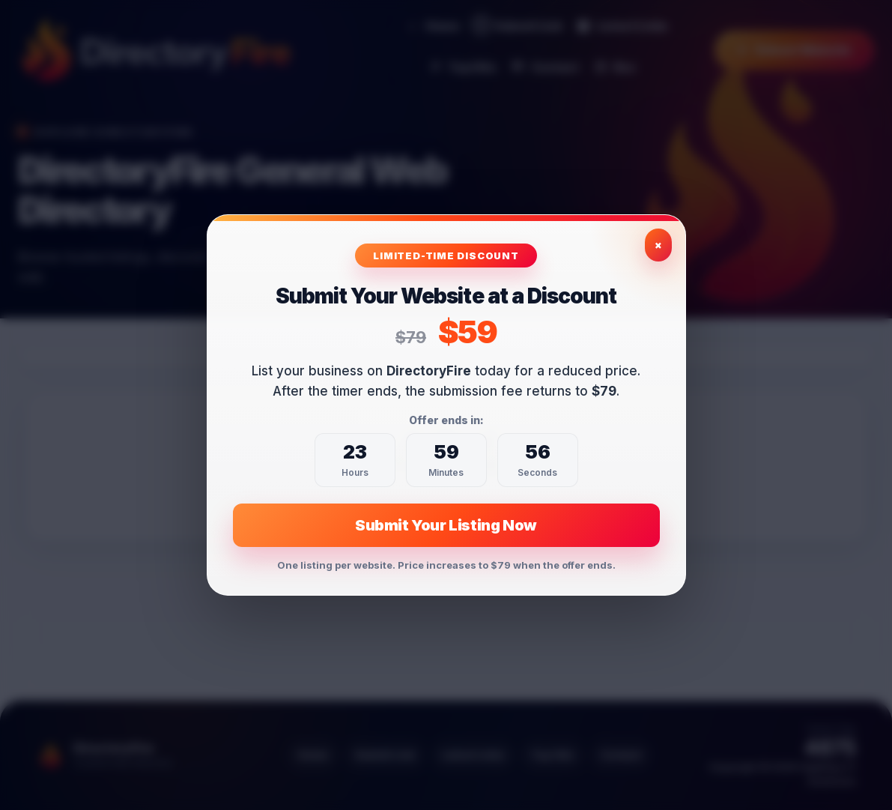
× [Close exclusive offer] (658, 244)
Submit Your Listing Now (446, 525)
